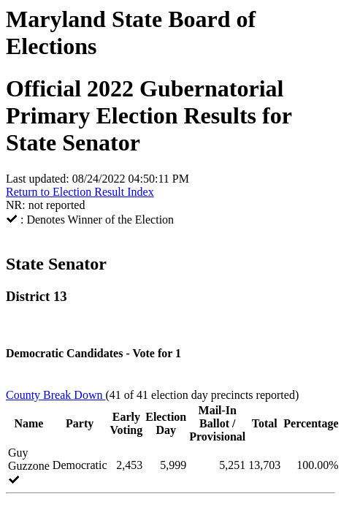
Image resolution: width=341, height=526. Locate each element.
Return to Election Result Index (80, 192)
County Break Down (55, 395)
